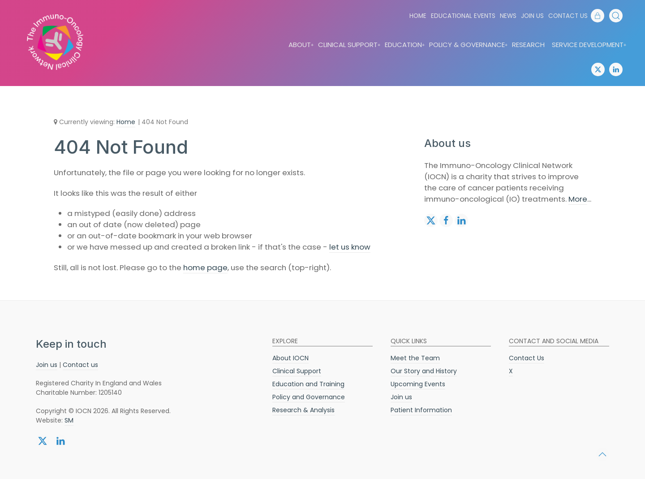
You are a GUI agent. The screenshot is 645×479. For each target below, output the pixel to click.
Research (528, 44)
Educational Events (463, 16)
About (301, 44)
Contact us (80, 364)
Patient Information (421, 410)
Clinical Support (349, 44)
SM (68, 420)
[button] (616, 15)
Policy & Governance (468, 44)
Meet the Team (415, 358)
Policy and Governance (308, 397)
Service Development (589, 44)
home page (205, 267)
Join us (532, 16)
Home (417, 16)
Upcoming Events (418, 384)
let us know (349, 247)
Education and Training (308, 384)
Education (405, 44)
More (577, 199)
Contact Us (568, 16)
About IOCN (290, 358)
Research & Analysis (303, 410)
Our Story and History (424, 371)
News (508, 16)
